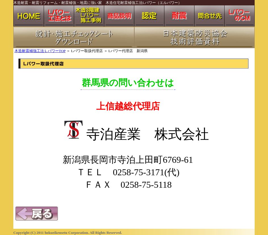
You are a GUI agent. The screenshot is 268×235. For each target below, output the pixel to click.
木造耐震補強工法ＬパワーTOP (40, 51)
